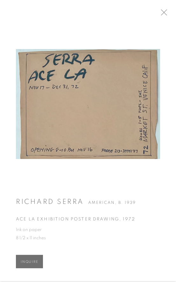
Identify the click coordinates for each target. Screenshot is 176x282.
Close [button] (169, 14)
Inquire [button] (29, 263)
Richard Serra (50, 203)
